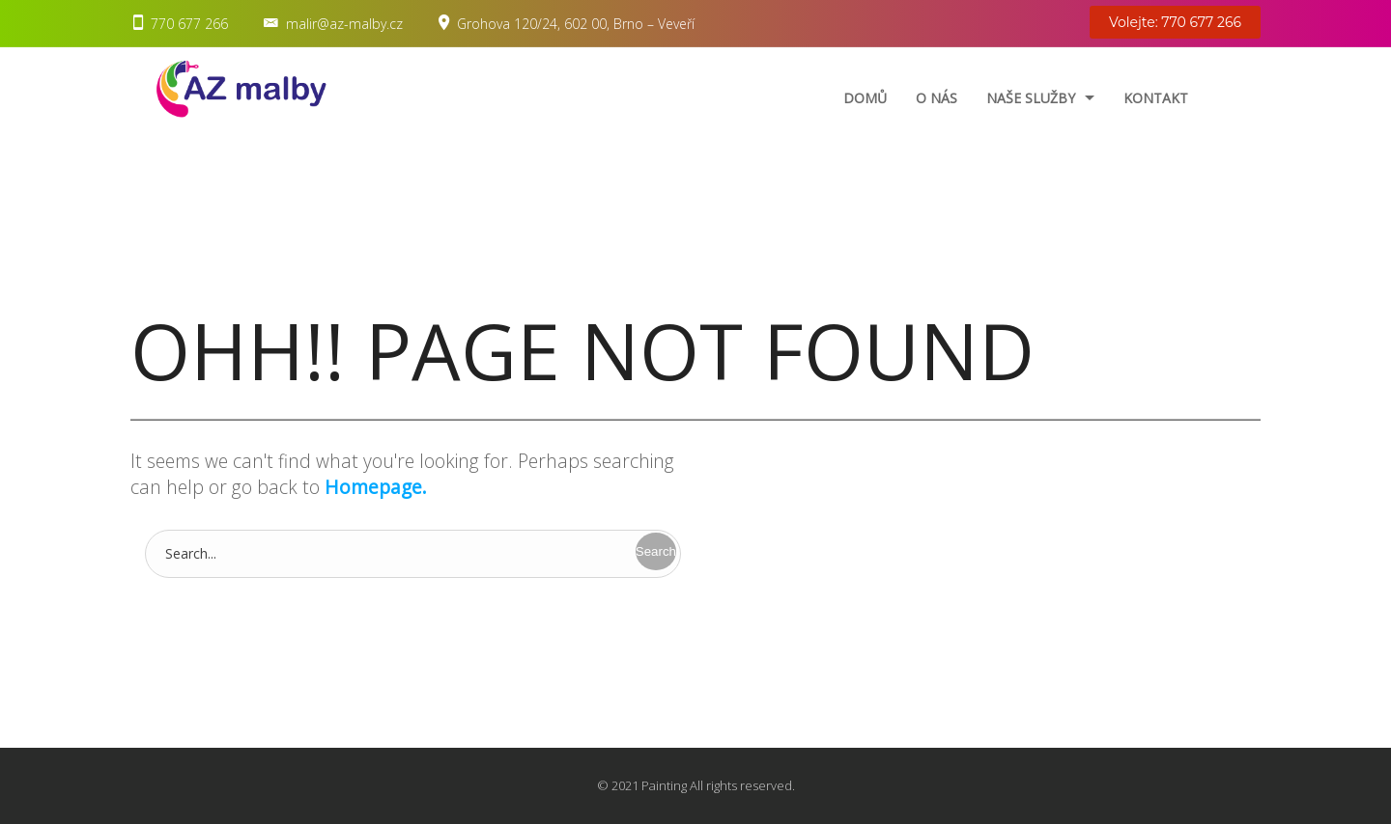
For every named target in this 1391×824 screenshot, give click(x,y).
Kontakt (1155, 98)
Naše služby (1030, 98)
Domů (865, 98)
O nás (936, 98)
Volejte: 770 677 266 (1175, 22)
